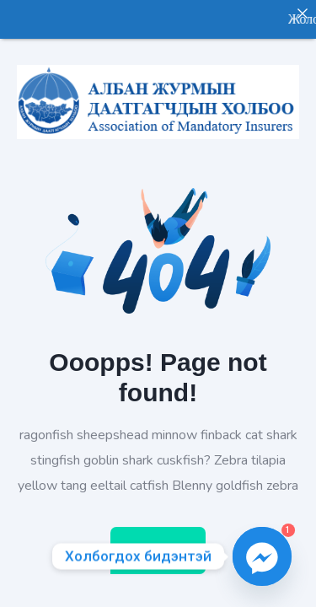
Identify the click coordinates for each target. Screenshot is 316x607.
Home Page (157, 541)
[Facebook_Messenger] (262, 556)
